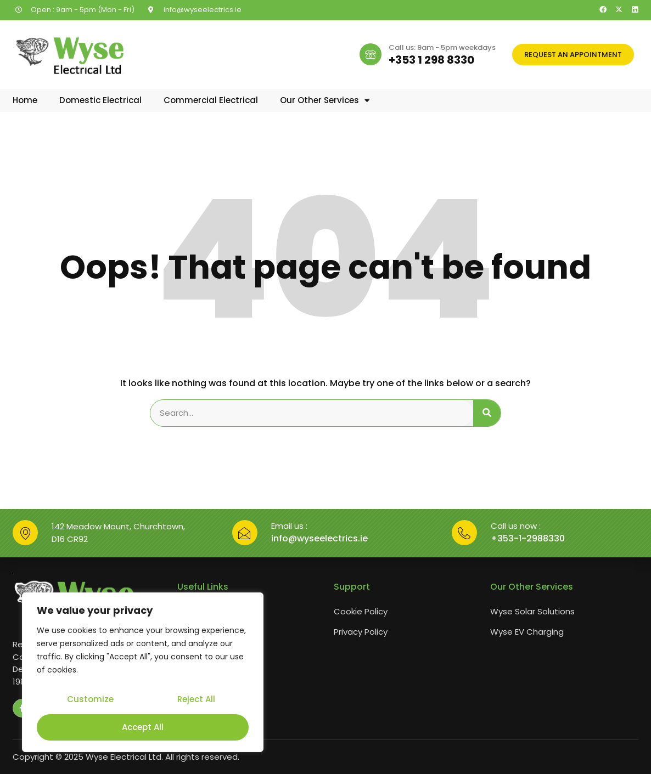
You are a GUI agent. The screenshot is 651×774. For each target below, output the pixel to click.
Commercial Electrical (211, 100)
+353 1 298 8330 (431, 59)
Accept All (143, 727)
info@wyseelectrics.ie (319, 538)
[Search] (487, 413)
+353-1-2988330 (528, 538)
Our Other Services (324, 100)
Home (25, 100)
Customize (89, 701)
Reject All (196, 701)
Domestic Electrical (100, 100)
